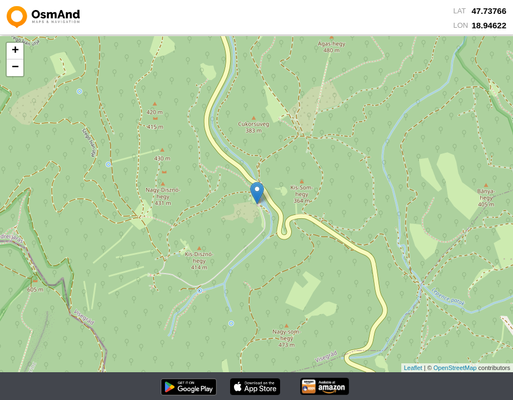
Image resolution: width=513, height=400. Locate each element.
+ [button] (15, 51)
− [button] (15, 67)
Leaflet (413, 367)
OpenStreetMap (455, 367)
